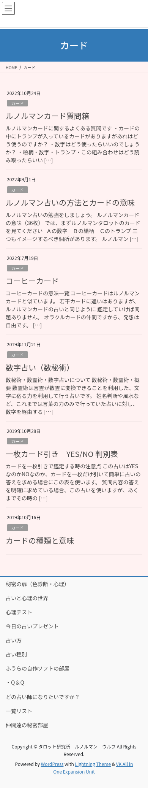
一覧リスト (19, 711)
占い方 (14, 640)
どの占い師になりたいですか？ (43, 697)
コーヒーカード (32, 280)
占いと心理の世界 (27, 598)
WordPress (52, 764)
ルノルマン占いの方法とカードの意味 (70, 202)
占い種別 (16, 654)
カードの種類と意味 (40, 540)
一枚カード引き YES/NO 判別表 (62, 453)
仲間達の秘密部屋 (27, 725)
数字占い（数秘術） (40, 367)
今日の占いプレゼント (32, 626)
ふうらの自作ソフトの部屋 (37, 668)
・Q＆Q (15, 682)
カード (17, 103)
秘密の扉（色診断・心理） (37, 584)
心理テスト (19, 612)
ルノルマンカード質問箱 (47, 115)
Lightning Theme (93, 764)
